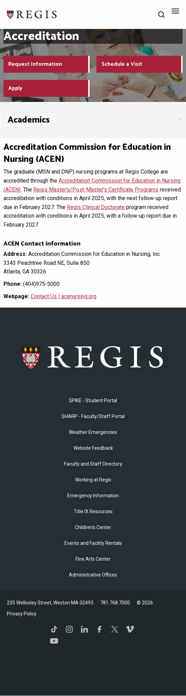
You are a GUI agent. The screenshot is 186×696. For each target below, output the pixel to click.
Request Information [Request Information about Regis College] (35, 64)
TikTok (54, 629)
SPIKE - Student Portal (93, 400)
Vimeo (130, 629)
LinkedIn (84, 629)
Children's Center (93, 527)
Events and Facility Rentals (93, 543)
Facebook (99, 629)
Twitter (115, 629)
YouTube (54, 640)
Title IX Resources (93, 511)
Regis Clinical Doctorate (96, 207)
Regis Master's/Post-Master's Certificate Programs (95, 189)
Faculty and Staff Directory (93, 464)
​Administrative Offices (93, 575)
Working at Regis (93, 479)
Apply (15, 88)
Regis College (93, 356)
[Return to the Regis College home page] (32, 14)
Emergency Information (93, 495)
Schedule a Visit (122, 64)
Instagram (69, 629)
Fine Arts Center (93, 559)
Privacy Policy (22, 613)
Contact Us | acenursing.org (63, 296)
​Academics (29, 120)
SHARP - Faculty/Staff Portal (93, 416)
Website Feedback (93, 448)
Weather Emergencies (93, 432)
